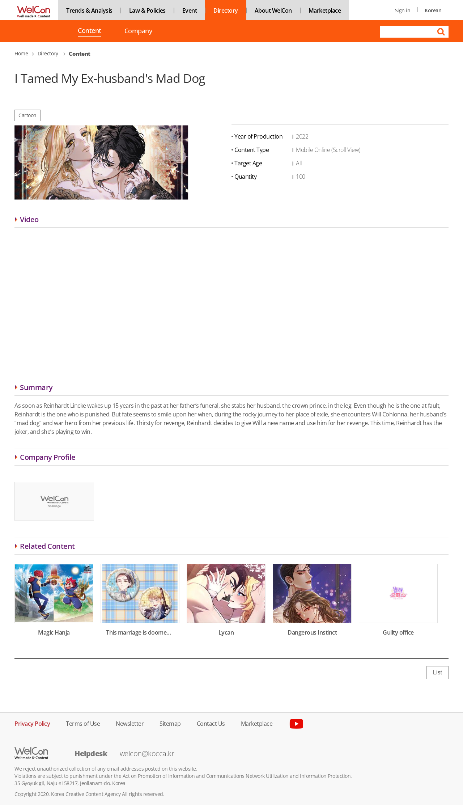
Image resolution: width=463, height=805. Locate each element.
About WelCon (273, 10)
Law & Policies (147, 10)
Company (138, 31)
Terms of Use (83, 723)
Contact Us (211, 723)
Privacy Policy (32, 723)
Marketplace (325, 10)
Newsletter (130, 723)
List (437, 672)
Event (189, 10)
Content (89, 31)
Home (21, 53)
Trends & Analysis (89, 10)
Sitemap (170, 723)
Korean (433, 10)
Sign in (403, 10)
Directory (225, 10)
